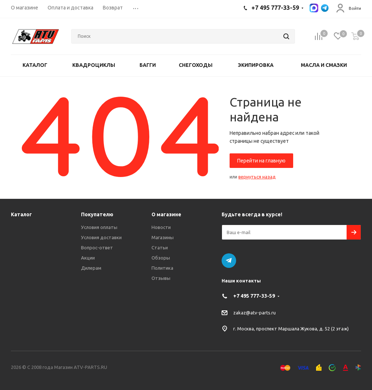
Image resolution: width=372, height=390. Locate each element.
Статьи (159, 247)
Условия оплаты (99, 227)
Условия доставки (101, 237)
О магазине (166, 214)
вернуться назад (257, 176)
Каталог (21, 214)
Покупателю (97, 214)
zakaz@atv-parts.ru (254, 312)
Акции (88, 257)
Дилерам (91, 267)
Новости (161, 227)
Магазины (162, 237)
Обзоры (160, 257)
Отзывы (160, 278)
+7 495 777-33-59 (254, 296)
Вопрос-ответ (97, 247)
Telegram (229, 260)
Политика (162, 267)
